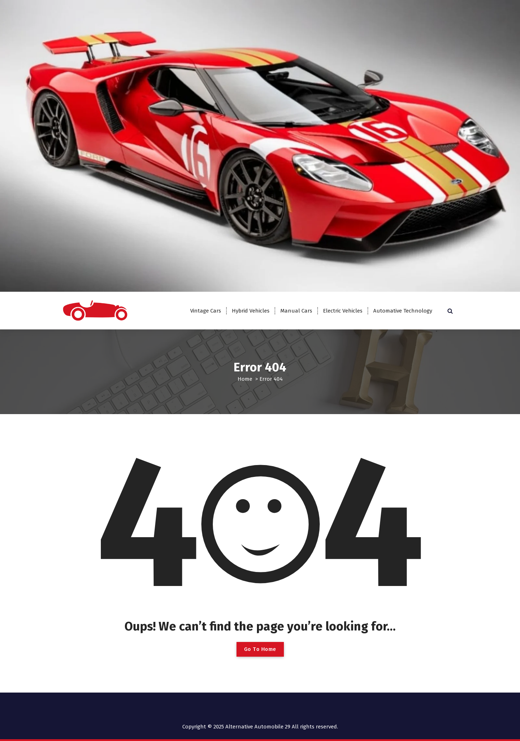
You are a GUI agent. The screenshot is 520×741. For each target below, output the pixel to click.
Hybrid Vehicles (251, 311)
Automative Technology (402, 311)
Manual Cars (296, 311)
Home (245, 379)
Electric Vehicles (342, 311)
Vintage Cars (205, 311)
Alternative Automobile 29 (257, 726)
